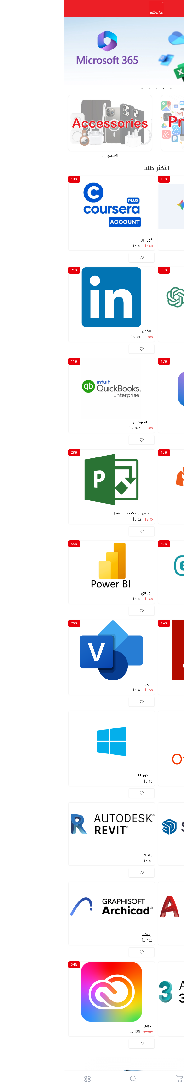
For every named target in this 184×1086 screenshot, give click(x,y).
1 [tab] (106, 88)
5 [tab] (77, 88)
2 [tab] (99, 88)
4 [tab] (84, 88)
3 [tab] (92, 88)
